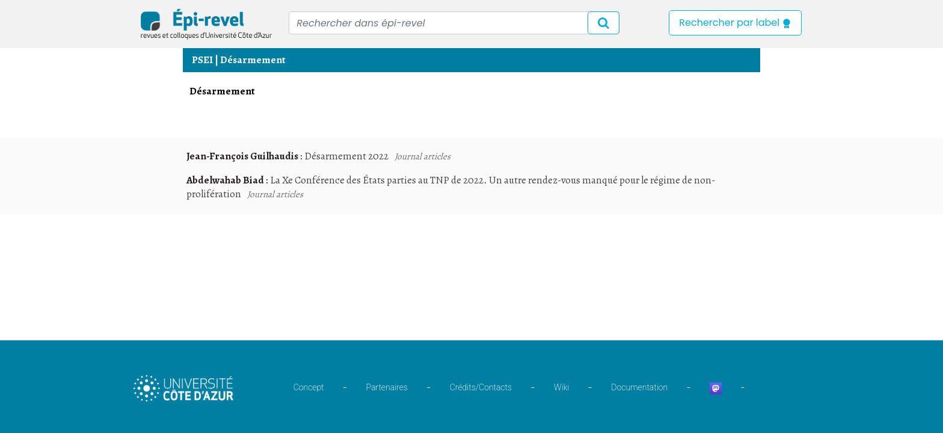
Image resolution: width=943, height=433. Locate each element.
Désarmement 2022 (346, 156)
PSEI (202, 60)
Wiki (561, 387)
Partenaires (387, 387)
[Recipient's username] (454, 22)
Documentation (639, 387)
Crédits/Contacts (481, 387)
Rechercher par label (735, 22)
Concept (308, 387)
